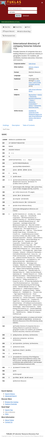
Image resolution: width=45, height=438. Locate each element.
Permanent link (9, 36)
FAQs (7, 414)
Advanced (26, 15)
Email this (17, 27)
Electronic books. (34, 107)
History (40, 94)
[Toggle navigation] (42, 2)
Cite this (6, 27)
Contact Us (8, 422)
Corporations (32, 104)
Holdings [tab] (6, 125)
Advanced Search (11, 396)
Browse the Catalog (11, 402)
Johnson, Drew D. (34, 67)
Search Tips (9, 410)
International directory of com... (10, 22)
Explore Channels (11, 404)
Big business (32, 94)
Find (18, 16)
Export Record (8, 31)
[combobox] (22, 8)
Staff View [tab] (6, 129)
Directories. (33, 96)
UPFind (4, 2)
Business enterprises (35, 98)
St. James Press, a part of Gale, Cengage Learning (35, 82)
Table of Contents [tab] (29, 125)
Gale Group (32, 63)
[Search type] (22, 12)
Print (27, 27)
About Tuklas (9, 420)
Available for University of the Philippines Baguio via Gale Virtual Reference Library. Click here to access (35, 115)
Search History (10, 394)
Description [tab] (16, 125)
